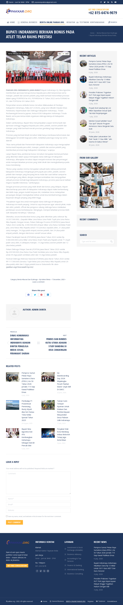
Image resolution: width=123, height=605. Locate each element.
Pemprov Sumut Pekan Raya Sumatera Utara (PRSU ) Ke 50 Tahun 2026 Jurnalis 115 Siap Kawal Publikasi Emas (28, 382)
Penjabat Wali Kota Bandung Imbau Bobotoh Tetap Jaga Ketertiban (63, 434)
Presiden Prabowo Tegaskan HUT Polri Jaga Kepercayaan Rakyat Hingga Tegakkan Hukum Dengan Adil (101, 96)
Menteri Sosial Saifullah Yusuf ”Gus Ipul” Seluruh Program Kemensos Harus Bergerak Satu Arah (101, 125)
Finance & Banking (74, 565)
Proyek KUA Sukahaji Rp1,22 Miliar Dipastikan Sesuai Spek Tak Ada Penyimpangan (100, 110)
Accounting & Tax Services (74, 559)
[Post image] (12, 377)
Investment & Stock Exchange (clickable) (75, 548)
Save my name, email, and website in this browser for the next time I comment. (34, 516)
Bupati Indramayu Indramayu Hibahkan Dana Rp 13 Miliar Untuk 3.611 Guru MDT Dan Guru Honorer (100, 81)
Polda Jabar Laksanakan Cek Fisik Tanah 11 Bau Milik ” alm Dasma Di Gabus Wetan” (100, 139)
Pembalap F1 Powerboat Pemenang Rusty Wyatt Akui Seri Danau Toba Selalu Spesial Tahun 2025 (28, 410)
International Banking (75, 569)
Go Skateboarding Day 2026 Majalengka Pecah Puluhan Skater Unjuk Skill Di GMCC (64, 381)
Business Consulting (75, 574)
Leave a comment (38, 282)
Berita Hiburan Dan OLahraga (18, 54)
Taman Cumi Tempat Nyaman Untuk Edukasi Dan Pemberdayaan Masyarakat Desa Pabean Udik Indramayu (63, 410)
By (44, 279)
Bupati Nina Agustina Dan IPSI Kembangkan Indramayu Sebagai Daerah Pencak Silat (28, 437)
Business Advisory (74, 554)
